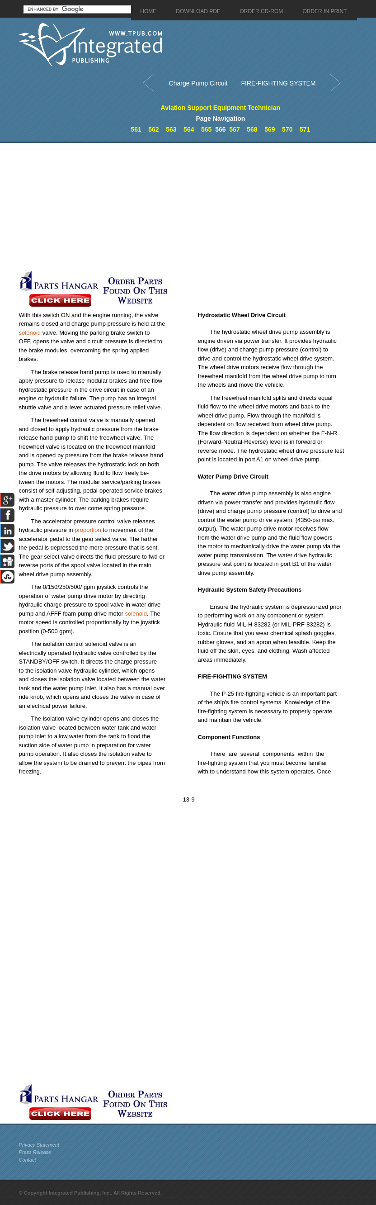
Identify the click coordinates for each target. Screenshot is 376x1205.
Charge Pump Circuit (198, 83)
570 (287, 129)
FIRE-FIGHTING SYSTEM (278, 83)
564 (188, 129)
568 (252, 129)
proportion (88, 530)
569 (269, 129)
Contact (27, 1159)
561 (136, 129)
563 (171, 129)
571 (305, 129)
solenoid (30, 332)
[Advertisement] (149, 206)
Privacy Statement (39, 1145)
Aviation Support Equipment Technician (220, 107)
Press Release (35, 1152)
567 (234, 129)
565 (206, 129)
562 (153, 129)
